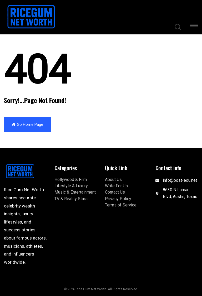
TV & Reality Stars (71, 198)
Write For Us (116, 185)
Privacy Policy (118, 198)
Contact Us (115, 192)
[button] (194, 26)
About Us (113, 179)
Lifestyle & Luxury (71, 185)
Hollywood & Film (70, 179)
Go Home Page (27, 124)
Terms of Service (121, 204)
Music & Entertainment (75, 192)
